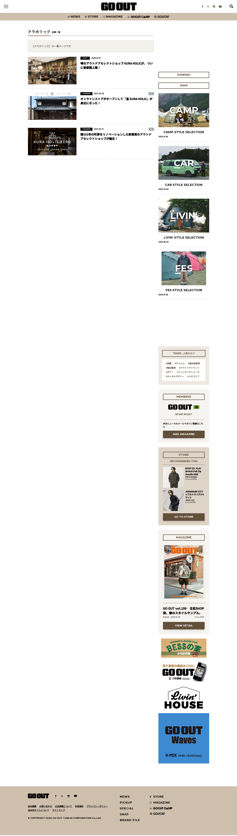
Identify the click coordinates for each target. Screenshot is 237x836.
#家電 (168, 364)
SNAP (124, 815)
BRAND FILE (130, 821)
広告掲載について (63, 806)
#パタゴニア (193, 376)
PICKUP (126, 803)
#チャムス (180, 364)
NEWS (125, 797)
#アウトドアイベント (189, 368)
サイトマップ (58, 810)
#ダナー (170, 372)
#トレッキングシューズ (188, 372)
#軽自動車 (171, 368)
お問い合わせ (45, 806)
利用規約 (79, 806)
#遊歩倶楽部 (194, 364)
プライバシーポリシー (97, 806)
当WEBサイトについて (38, 810)
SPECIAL (127, 809)
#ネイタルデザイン (175, 376)
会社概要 (32, 806)
